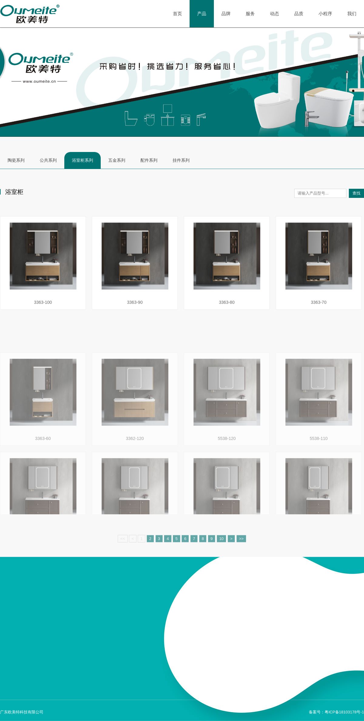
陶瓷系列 (16, 160)
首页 (177, 13)
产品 (202, 13)
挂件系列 (181, 160)
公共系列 (48, 160)
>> (241, 549)
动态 (274, 13)
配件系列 (148, 160)
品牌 (226, 13)
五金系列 (116, 160)
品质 (298, 13)
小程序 (325, 13)
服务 (250, 13)
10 (221, 549)
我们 (351, 13)
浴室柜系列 (82, 160)
